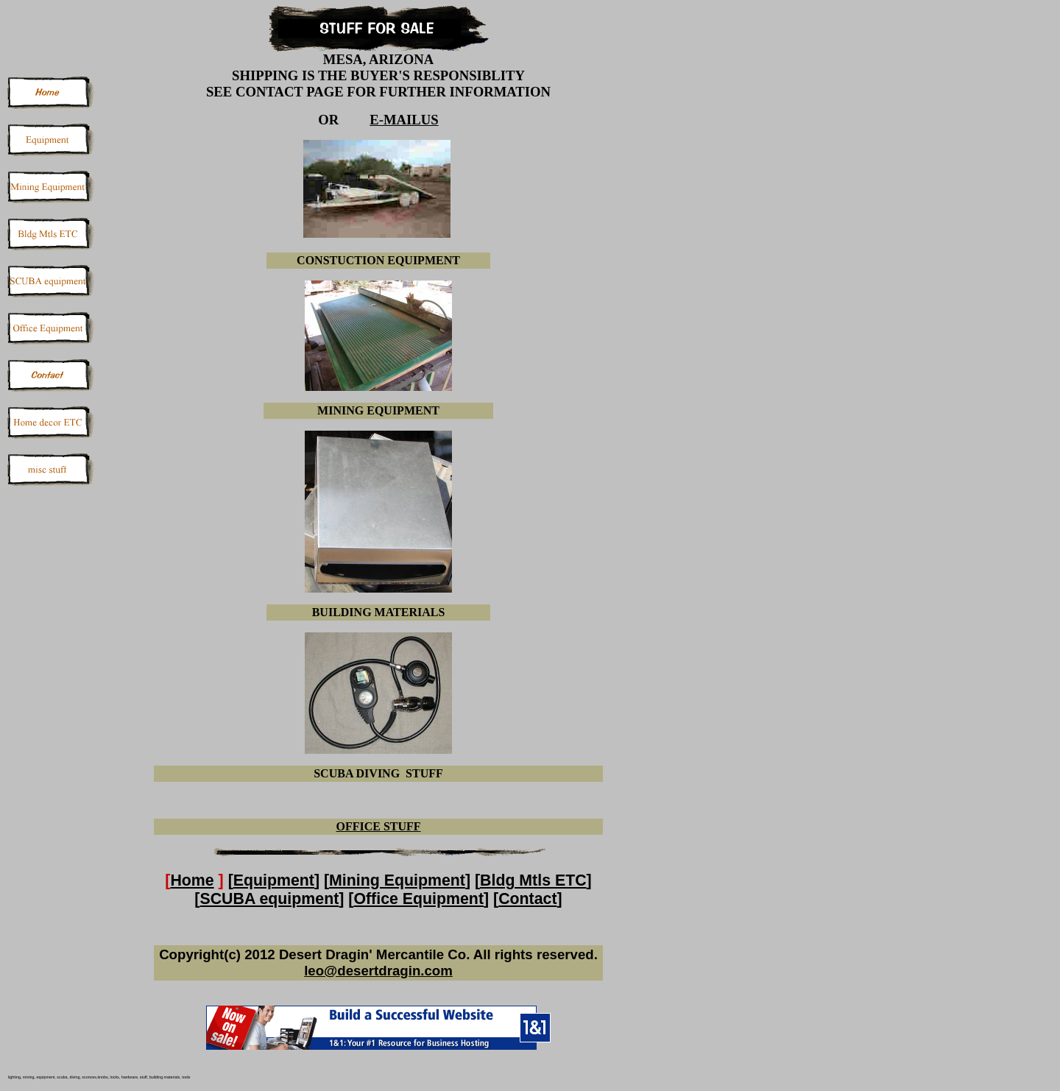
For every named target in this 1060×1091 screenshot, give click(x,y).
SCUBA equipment (269, 899)
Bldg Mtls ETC (533, 880)
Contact (527, 899)
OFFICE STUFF (378, 826)
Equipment (273, 880)
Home (191, 880)
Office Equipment (418, 899)
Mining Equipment (397, 880)
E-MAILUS (404, 119)
